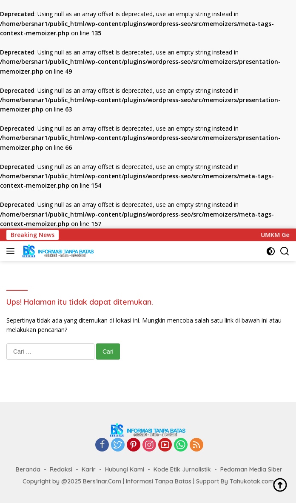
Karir (89, 469)
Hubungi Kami (124, 469)
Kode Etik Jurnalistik (182, 469)
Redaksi (61, 469)
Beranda (28, 469)
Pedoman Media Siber (251, 469)
